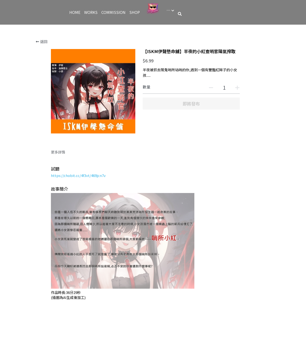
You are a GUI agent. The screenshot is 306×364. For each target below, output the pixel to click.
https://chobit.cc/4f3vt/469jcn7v (78, 175)
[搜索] (180, 14)
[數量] (224, 87)
